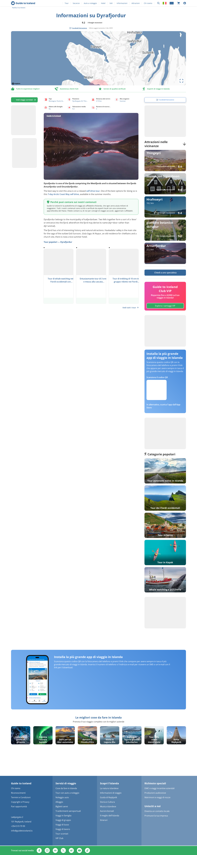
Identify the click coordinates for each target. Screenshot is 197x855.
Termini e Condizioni (21, 797)
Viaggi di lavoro (63, 829)
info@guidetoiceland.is (22, 830)
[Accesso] (184, 3)
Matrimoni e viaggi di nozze (157, 797)
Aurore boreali (107, 811)
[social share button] (78, 28)
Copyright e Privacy (20, 802)
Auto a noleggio (90, 3)
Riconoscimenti (18, 793)
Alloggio (59, 802)
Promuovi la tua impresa (156, 815)
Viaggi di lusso (62, 824)
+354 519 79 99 (18, 826)
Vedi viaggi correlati (24, 100)
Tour (67, 3)
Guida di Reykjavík (108, 797)
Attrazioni (136, 3)
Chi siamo (148, 3)
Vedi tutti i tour (130, 307)
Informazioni (122, 3)
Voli (111, 3)
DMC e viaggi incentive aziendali (159, 788)
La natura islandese (109, 788)
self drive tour (93, 191)
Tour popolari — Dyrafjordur (58, 242)
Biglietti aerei (62, 806)
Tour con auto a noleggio (67, 793)
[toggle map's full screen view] (181, 80)
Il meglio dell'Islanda (109, 815)
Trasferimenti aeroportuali (68, 811)
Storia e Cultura (107, 802)
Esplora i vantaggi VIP (165, 305)
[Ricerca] (158, 3)
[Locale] (165, 3)
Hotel (103, 3)
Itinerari (104, 820)
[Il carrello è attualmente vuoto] (178, 3)
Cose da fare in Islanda (66, 788)
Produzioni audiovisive (155, 793)
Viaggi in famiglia (63, 815)
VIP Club (59, 838)
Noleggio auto (62, 797)
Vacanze (76, 3)
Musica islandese (108, 806)
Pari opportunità (19, 806)
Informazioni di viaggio (110, 793)
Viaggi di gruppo (63, 820)
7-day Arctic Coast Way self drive (63, 194)
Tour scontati (62, 833)
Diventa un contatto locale (156, 811)
